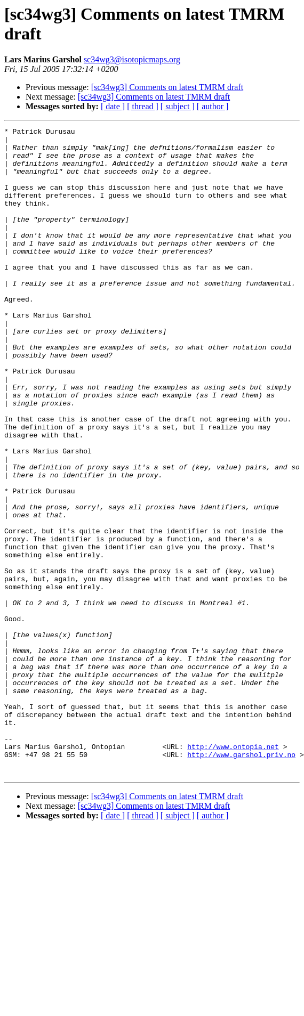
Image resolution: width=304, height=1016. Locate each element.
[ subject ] (178, 106)
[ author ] (213, 106)
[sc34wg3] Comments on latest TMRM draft (167, 87)
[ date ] (113, 106)
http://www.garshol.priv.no (241, 880)
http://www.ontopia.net (233, 871)
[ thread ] (142, 106)
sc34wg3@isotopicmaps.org (132, 59)
